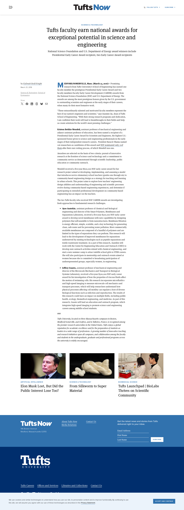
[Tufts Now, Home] (92, 7)
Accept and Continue (164, 501)
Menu (11, 7)
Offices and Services (47, 485)
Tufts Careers (27, 485)
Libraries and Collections (74, 485)
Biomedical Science (127, 382)
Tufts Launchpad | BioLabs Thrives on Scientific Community (138, 390)
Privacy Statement (88, 502)
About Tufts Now (69, 421)
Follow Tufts (152, 7)
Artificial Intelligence (32, 382)
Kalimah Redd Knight (32, 83)
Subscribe (169, 7)
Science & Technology (92, 25)
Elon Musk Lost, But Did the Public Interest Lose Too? (42, 388)
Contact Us (91, 421)
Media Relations (69, 424)
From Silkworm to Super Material (88, 388)
